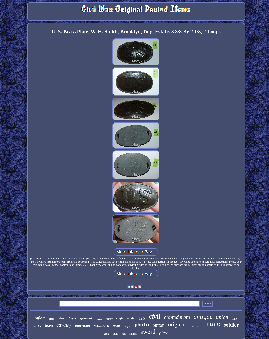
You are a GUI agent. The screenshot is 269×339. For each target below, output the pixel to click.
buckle (37, 326)
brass (49, 326)
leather (199, 327)
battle (142, 318)
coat (192, 326)
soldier (231, 325)
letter (106, 333)
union (222, 317)
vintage (98, 319)
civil (154, 316)
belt (124, 333)
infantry (109, 319)
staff (115, 333)
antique (203, 316)
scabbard (101, 325)
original (177, 324)
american (82, 325)
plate (163, 332)
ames (51, 319)
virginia (127, 327)
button (158, 325)
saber (61, 318)
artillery (133, 333)
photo (142, 325)
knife (234, 318)
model (131, 318)
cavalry (63, 325)
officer (40, 317)
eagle (119, 318)
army (116, 326)
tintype (72, 318)
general (86, 318)
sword (148, 332)
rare (213, 324)
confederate (177, 317)
